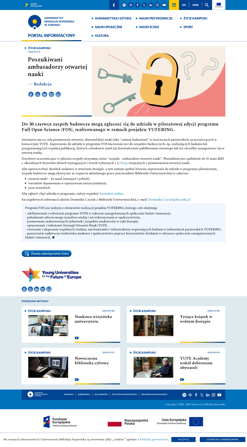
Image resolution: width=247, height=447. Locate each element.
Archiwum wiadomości (154, 394)
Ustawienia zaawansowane (222, 439)
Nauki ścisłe (149, 27)
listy (123, 162)
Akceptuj (183, 439)
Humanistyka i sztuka (113, 18)
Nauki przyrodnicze (156, 18)
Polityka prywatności (124, 394)
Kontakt (69, 394)
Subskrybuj (84, 394)
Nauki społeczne (108, 27)
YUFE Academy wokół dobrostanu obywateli (196, 363)
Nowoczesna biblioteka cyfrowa (92, 360)
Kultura (102, 35)
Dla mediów (101, 394)
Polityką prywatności (154, 439)
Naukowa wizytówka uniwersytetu (93, 319)
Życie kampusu (195, 18)
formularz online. (112, 193)
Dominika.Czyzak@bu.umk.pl (169, 199)
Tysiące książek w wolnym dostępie (196, 319)
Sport (188, 27)
